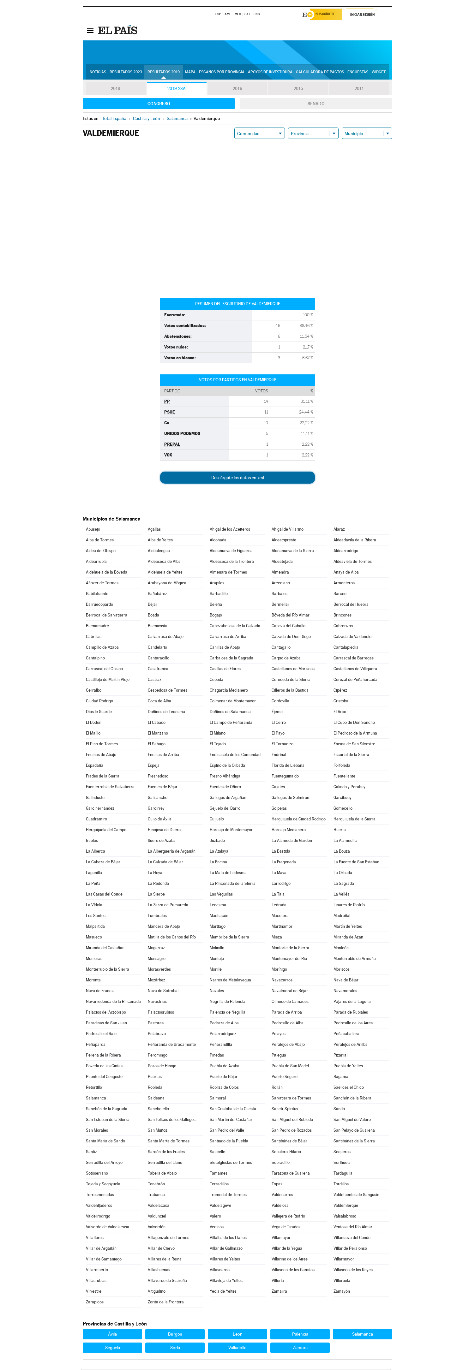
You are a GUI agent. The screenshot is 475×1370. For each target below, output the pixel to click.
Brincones (343, 616)
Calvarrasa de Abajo (165, 637)
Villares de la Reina (165, 1260)
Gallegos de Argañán (228, 798)
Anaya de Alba (346, 573)
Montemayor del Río (289, 959)
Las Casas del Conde (104, 895)
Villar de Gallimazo (226, 1249)
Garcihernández (100, 809)
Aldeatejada (282, 562)
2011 (359, 89)
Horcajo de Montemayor (231, 830)
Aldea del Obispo (101, 551)
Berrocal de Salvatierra (106, 616)
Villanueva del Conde (352, 1238)
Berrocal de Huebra (351, 605)
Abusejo (93, 530)
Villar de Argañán (101, 1249)
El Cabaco (156, 723)
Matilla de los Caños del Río (172, 938)
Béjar (152, 605)
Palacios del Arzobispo (106, 1013)
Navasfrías (157, 1002)
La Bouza (342, 852)
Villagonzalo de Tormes (168, 1238)
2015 (298, 89)
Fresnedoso (158, 777)
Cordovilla (280, 702)
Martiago (217, 927)
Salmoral (218, 1099)
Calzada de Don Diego (291, 637)
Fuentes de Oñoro (225, 787)
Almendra (280, 573)
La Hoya (155, 873)
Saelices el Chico (349, 1088)
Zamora (300, 1348)
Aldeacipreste (284, 541)
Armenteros (344, 583)
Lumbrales (157, 916)
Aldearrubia (96, 562)
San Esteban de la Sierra (107, 1120)
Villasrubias (96, 1281)
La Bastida (281, 852)
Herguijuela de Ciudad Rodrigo (299, 820)
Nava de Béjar (346, 981)
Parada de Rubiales (351, 1013)
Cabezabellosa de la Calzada (235, 626)
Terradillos (219, 1184)
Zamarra (279, 1292)
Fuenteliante (344, 777)
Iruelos (92, 841)
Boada (153, 616)
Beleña (216, 605)
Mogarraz (156, 948)
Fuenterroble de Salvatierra (110, 787)
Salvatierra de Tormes (291, 1099)
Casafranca (158, 669)
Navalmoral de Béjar (290, 991)
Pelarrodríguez (223, 1034)
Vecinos (217, 1227)
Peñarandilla (221, 1045)
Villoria (278, 1281)
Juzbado (217, 841)
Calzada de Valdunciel (353, 637)
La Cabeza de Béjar (103, 863)
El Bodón (93, 723)
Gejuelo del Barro (225, 809)
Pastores (156, 1024)
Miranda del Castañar (105, 948)
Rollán (277, 1088)
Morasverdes (159, 970)
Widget (379, 73)
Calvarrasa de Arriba (228, 637)
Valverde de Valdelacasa (107, 1227)
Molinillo (217, 948)
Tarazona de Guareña (291, 1174)
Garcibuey (343, 798)
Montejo (217, 959)
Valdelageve (220, 1206)
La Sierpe (156, 895)
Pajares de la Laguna (352, 1002)
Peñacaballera (346, 1034)
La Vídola (94, 905)
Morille (216, 970)
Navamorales (345, 991)
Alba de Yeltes (160, 541)
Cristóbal (341, 702)
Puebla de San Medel (290, 1066)
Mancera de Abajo (164, 927)
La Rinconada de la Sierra (233, 884)
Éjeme (277, 712)
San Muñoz (157, 1131)
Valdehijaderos (99, 1206)
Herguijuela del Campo (106, 830)
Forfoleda (342, 766)
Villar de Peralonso (350, 1249)
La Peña (93, 884)
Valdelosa (280, 1206)
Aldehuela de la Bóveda (106, 573)
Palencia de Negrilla (227, 1013)
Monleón (341, 948)
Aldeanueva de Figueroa (231, 551)
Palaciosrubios (161, 1013)
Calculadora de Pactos (320, 73)
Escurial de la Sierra (351, 755)
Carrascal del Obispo (104, 669)
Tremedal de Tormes (228, 1195)
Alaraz (339, 530)
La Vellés (341, 895)
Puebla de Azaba (224, 1066)
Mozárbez (156, 981)
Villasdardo (220, 1270)
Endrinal (279, 755)
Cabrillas (93, 637)
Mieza (277, 938)
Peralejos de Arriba (351, 1045)
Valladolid (237, 1348)
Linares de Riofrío (349, 905)
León (238, 1334)
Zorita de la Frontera (166, 1303)
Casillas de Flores (225, 669)
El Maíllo (93, 734)
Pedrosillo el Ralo (101, 1034)
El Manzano (158, 734)
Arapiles (217, 583)
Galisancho (157, 798)
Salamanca (96, 1099)
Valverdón (156, 1227)
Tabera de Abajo (162, 1174)
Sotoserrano (97, 1174)
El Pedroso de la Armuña (355, 734)
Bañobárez (157, 594)
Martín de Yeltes (348, 927)
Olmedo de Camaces (290, 1002)
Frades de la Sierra (102, 777)
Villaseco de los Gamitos (293, 1270)
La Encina (218, 863)
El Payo (278, 734)
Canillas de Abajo (225, 648)
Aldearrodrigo (346, 551)
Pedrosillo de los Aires (353, 1024)
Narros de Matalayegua (230, 981)
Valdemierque (346, 1206)
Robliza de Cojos (224, 1088)
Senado (316, 104)
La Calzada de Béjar (165, 863)
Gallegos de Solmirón (290, 798)
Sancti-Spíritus (285, 1109)
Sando (339, 1109)
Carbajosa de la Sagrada (231, 659)
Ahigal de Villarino (288, 530)
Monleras (94, 959)
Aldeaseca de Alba (164, 562)
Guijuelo (217, 820)
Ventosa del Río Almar (353, 1227)
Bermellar (280, 605)
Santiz (91, 1152)
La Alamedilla (346, 841)
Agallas (154, 530)
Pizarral (340, 1056)
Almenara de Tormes (228, 573)
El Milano (217, 734)
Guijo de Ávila (159, 820)
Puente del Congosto (104, 1077)
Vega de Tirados (286, 1227)
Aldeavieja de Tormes (353, 562)
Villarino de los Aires (290, 1260)
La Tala (278, 895)
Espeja (153, 766)
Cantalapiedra (346, 648)
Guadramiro (96, 820)
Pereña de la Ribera (103, 1056)
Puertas (155, 1077)
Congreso (158, 104)
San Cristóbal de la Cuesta (233, 1109)
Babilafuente (97, 594)
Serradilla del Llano (165, 1163)
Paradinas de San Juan (106, 1024)
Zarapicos (95, 1303)
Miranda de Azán (348, 938)
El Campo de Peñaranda (231, 723)
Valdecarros (282, 1195)
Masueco (94, 938)
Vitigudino (156, 1292)
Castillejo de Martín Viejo (107, 680)
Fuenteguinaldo (285, 777)
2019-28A (176, 89)
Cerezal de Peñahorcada (355, 680)
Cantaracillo (158, 659)
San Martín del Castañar (231, 1120)
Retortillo (94, 1088)
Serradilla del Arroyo (104, 1163)
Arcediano (281, 583)
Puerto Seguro (285, 1077)
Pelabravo (157, 1034)
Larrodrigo (281, 884)
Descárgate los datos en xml (237, 478)
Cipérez (340, 691)
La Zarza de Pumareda (168, 905)
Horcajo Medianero (289, 830)
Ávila (112, 1334)
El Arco (340, 712)
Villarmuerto (97, 1270)
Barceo (340, 594)
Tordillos (341, 1184)
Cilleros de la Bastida (290, 691)
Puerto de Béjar (224, 1077)
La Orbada (343, 873)
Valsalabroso (345, 1217)
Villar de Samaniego (104, 1260)
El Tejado (218, 744)
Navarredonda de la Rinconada (113, 1002)
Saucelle (217, 1152)
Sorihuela (342, 1163)
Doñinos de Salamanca (230, 712)
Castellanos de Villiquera (355, 669)
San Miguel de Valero (352, 1120)
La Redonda (158, 884)
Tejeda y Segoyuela (103, 1184)
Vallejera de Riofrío (288, 1217)
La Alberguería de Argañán (171, 852)
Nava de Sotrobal (163, 991)
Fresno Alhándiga (225, 777)
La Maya (279, 873)
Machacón (219, 916)
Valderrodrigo (98, 1217)
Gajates (278, 787)
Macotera (280, 916)
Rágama (341, 1077)
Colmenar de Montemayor (233, 702)
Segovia (112, 1348)
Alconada (218, 541)
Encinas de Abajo (101, 755)
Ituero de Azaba (162, 841)
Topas (277, 1184)
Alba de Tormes (100, 541)
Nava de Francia (100, 991)
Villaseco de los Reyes (353, 1270)
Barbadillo (219, 594)
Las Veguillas (221, 895)
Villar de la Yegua (287, 1249)
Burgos (175, 1334)
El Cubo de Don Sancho (354, 723)
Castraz (154, 680)
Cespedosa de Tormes (167, 691)
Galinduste (95, 798)
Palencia (300, 1334)
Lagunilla (94, 873)
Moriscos (342, 970)
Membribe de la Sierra (229, 938)
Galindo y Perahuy (349, 787)
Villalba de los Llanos (228, 1238)
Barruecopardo (99, 605)
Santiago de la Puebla (229, 1142)
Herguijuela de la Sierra (355, 820)
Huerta (340, 830)
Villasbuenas (159, 1270)
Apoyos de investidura (270, 73)
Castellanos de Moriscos (293, 669)
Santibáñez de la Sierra (354, 1142)
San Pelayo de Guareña (354, 1131)
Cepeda (216, 680)
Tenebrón (156, 1184)
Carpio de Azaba (286, 659)
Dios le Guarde (99, 712)
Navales (217, 991)
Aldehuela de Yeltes (165, 573)
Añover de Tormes (102, 583)
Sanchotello (158, 1109)
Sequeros (342, 1152)
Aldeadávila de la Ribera (355, 541)
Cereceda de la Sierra (291, 680)
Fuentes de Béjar (162, 787)
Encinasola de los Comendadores (237, 755)
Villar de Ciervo (161, 1249)
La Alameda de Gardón (292, 841)
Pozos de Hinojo (162, 1066)
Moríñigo (279, 970)
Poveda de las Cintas (104, 1066)
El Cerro (279, 723)
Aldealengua (159, 551)
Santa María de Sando (105, 1142)
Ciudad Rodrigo (99, 702)
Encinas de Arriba (163, 755)
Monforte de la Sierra (290, 948)
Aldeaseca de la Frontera (232, 562)
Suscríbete (328, 15)
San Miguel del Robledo (292, 1120)
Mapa (190, 73)
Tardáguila (343, 1174)
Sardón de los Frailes (166, 1152)
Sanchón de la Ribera (352, 1099)
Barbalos (279, 594)
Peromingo (157, 1056)
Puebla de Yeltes (348, 1066)
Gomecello (343, 809)
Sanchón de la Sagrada (106, 1109)
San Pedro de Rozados (292, 1131)
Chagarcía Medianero (229, 691)
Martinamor (282, 927)
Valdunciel (157, 1217)
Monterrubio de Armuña (355, 959)
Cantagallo (281, 648)
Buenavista (157, 626)
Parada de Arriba (287, 1013)
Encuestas (357, 73)
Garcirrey (156, 809)
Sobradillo (281, 1163)
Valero (215, 1217)
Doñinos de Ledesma (166, 712)
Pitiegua (279, 1056)
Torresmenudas (100, 1195)
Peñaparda (95, 1045)
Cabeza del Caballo (288, 626)
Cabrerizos (343, 626)
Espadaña (94, 766)
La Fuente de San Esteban (356, 863)
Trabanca (156, 1195)
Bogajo (216, 616)
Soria (175, 1348)
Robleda (155, 1088)
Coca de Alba (159, 702)
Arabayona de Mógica (167, 583)
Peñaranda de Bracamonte (172, 1045)
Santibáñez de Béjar (289, 1142)
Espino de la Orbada (227, 766)
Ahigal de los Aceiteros (230, 530)
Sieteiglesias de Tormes (231, 1163)
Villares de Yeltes (225, 1260)
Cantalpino (95, 659)
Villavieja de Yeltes (226, 1281)
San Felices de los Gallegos (171, 1120)
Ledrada (279, 905)
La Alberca (95, 852)
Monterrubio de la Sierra (107, 970)
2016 (237, 89)
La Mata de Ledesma (228, 873)
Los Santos (95, 916)
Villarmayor (344, 1260)
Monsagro (156, 959)
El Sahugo (156, 744)
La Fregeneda (284, 863)
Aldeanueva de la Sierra (293, 551)
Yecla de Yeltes (223, 1292)
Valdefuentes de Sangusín (356, 1195)
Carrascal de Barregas (354, 659)
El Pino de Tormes (102, 744)
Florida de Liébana (288, 766)
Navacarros (282, 981)
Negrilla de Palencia (227, 1002)
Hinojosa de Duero (164, 830)
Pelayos (279, 1034)
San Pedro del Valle (227, 1131)
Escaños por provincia (221, 73)
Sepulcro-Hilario (286, 1152)
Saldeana (156, 1099)
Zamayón (342, 1292)
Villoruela (342, 1281)
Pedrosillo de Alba (288, 1024)
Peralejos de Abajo (288, 1045)
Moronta (93, 981)
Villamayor (281, 1238)
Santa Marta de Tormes (168, 1142)
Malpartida (95, 927)
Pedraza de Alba (224, 1024)
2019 (116, 89)
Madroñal (342, 916)
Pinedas (217, 1056)
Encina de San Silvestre (354, 744)
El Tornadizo (282, 744)
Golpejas (279, 809)
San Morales (97, 1131)
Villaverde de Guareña (167, 1281)
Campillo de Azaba (102, 648)
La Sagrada (344, 884)
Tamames (218, 1174)
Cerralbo (93, 691)
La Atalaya (219, 852)
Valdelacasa (158, 1206)
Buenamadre (97, 626)
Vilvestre (93, 1292)
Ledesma (218, 905)
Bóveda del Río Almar (291, 616)
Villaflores (95, 1238)
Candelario (157, 648)
